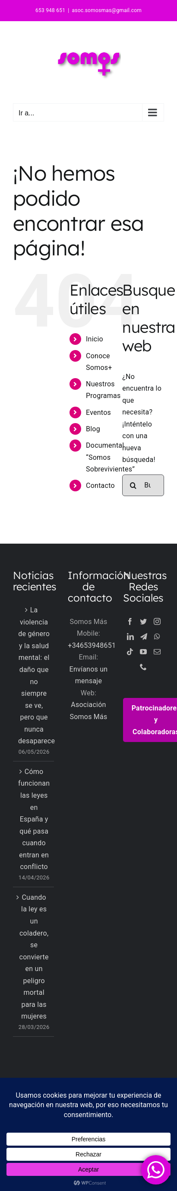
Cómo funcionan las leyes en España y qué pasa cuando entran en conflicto (34, 819)
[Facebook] (129, 621)
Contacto (100, 485)
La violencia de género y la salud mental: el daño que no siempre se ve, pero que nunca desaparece (34, 675)
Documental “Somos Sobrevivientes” (110, 457)
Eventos (98, 412)
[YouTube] (143, 651)
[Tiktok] (129, 651)
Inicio (94, 339)
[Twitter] (143, 621)
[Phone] (143, 666)
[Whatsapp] (157, 636)
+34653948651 (92, 645)
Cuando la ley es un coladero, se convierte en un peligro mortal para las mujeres (34, 956)
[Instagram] (157, 621)
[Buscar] (133, 485)
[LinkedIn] (130, 636)
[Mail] (157, 651)
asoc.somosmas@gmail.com (107, 10)
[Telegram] (143, 636)
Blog (93, 429)
